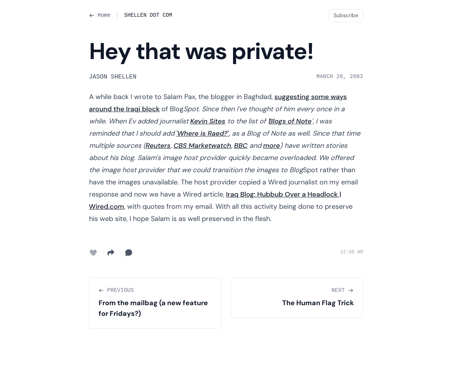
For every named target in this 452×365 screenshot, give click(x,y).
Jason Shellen (113, 77)
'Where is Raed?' (202, 133)
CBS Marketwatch (202, 145)
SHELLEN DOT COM (148, 15)
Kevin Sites (207, 121)
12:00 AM (351, 252)
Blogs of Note (290, 121)
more (271, 145)
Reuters (158, 145)
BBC (241, 145)
